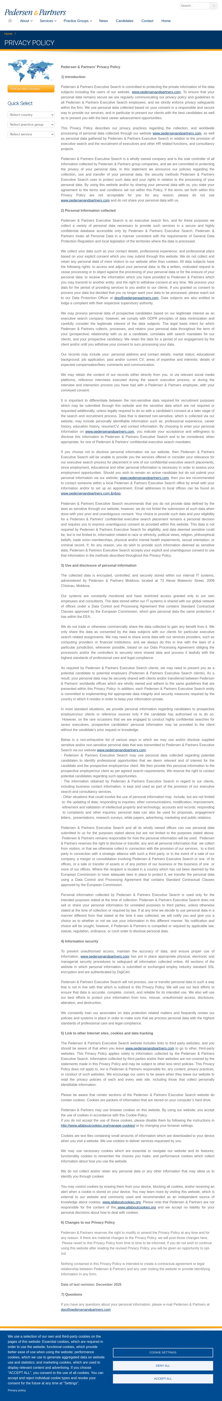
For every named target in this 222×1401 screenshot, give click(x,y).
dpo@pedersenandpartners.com (86, 1309)
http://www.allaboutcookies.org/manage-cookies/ (98, 1125)
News (103, 21)
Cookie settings (162, 1351)
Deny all (163, 1365)
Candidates (125, 21)
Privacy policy (17, 1390)
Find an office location (25, 88)
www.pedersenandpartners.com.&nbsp (91, 493)
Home (10, 21)
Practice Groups (76, 21)
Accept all (163, 1379)
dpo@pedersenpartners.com (136, 298)
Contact (147, 21)
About (24, 21)
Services (46, 21)
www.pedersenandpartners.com (156, 92)
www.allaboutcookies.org (122, 1202)
